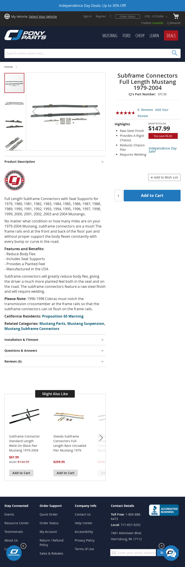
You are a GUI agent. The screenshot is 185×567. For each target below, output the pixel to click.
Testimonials (13, 532)
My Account (48, 532)
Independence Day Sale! (162, 149)
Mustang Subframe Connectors (31, 328)
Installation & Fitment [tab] (21, 339)
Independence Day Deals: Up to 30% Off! (92, 5)
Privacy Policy (84, 540)
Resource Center (16, 523)
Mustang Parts (52, 323)
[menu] (117, 35)
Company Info (85, 506)
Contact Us (83, 514)
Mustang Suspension (85, 323)
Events (9, 514)
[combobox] (92, 53)
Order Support (51, 506)
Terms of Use (84, 549)
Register (101, 16)
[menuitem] (110, 35)
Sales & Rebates (51, 553)
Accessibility (84, 532)
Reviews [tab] (13, 361)
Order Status (127, 16)
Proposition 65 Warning (62, 316)
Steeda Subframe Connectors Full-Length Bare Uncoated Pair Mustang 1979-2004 (69, 443)
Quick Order (49, 514)
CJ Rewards (174, 23)
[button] (157, 16)
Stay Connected (16, 506)
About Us (11, 540)
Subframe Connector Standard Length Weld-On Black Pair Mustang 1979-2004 (24, 443)
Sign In (87, 16)
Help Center (83, 523)
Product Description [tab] (19, 161)
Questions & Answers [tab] (20, 350)
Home (8, 67)
